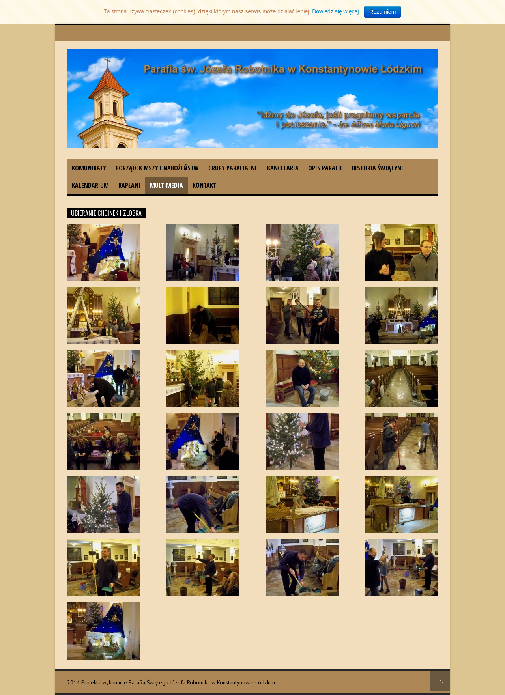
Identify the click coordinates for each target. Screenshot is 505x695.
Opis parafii (325, 168)
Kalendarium (90, 185)
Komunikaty (89, 168)
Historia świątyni (377, 168)
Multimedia (166, 185)
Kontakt (204, 185)
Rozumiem (382, 12)
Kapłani (129, 185)
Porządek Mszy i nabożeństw (157, 168)
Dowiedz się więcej (335, 11)
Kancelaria (283, 168)
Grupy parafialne (233, 168)
